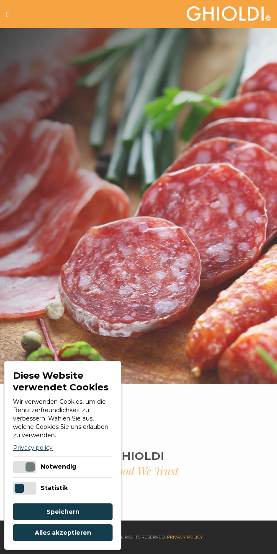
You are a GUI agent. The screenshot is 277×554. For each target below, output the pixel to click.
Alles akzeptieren (63, 532)
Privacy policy (33, 447)
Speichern (63, 512)
